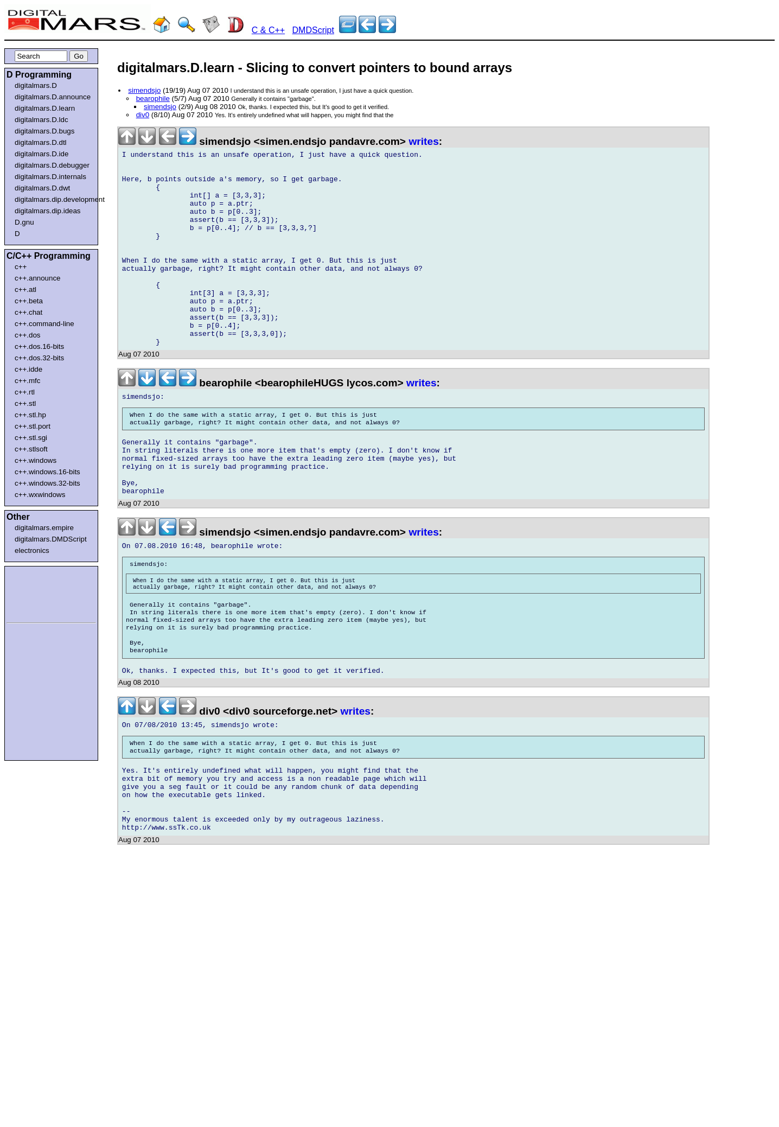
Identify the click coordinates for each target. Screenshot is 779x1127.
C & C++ (268, 30)
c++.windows (35, 460)
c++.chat (28, 312)
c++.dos (27, 335)
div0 (142, 115)
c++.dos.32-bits (39, 358)
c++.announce (38, 278)
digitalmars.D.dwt (42, 188)
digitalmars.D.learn (45, 108)
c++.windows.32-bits (47, 483)
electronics (32, 550)
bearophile (153, 98)
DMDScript (313, 30)
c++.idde (28, 369)
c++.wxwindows (40, 495)
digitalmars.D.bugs (44, 131)
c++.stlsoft (31, 449)
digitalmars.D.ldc (41, 120)
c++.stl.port (32, 426)
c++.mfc (27, 381)
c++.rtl (25, 392)
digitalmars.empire (44, 528)
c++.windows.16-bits (47, 472)
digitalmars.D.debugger (52, 165)
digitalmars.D (36, 85)
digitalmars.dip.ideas (48, 211)
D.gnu (24, 222)
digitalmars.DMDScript (51, 539)
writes (423, 141)
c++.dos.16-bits (39, 346)
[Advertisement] (39, 592)
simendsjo (144, 90)
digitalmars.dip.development (53, 199)
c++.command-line (44, 324)
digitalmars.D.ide (41, 154)
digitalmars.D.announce (53, 97)
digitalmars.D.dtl (41, 142)
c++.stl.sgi (31, 438)
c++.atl (25, 289)
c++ (21, 267)
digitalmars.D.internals (50, 177)
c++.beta (29, 301)
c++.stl (25, 403)
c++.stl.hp (30, 415)
